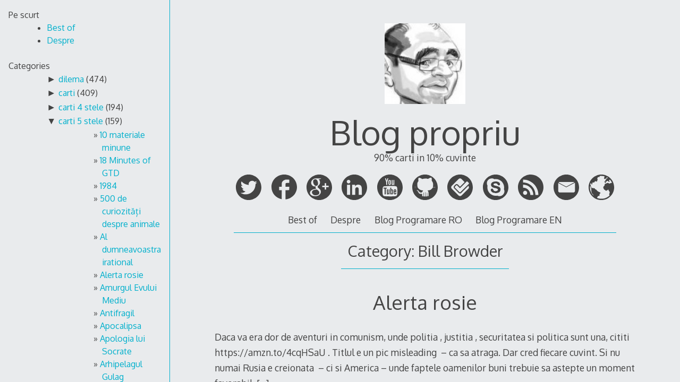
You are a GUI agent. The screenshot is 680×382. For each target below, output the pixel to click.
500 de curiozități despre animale (130, 211)
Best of (302, 219)
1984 (108, 185)
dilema (71, 79)
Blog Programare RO (418, 219)
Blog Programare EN (518, 219)
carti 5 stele (80, 121)
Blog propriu (425, 131)
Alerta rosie (121, 275)
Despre (345, 219)
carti (66, 93)
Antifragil (117, 313)
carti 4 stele (81, 107)
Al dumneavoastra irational (130, 249)
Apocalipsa (120, 325)
